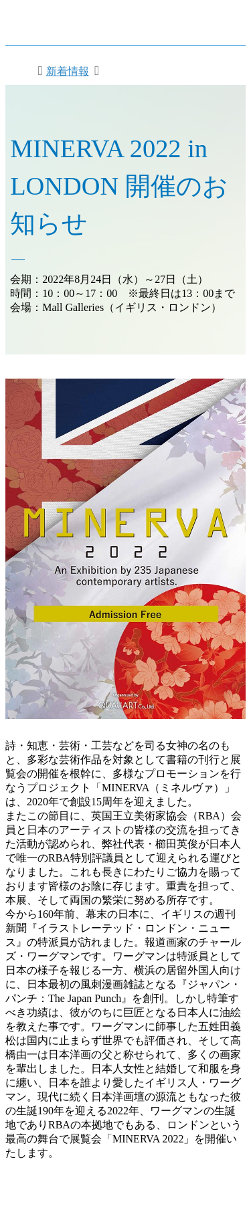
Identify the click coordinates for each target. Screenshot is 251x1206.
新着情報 (67, 71)
